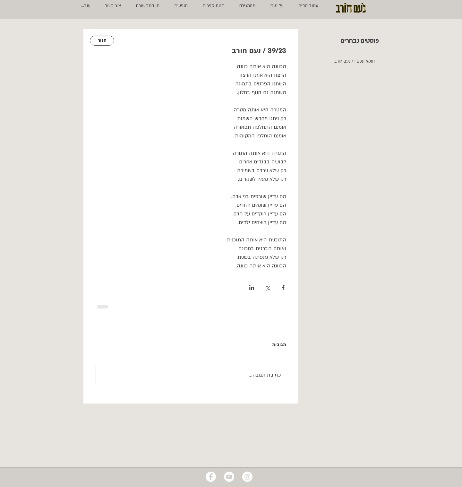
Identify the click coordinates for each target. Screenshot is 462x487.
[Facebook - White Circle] (211, 477)
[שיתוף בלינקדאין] (252, 287)
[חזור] (102, 41)
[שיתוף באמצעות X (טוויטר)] (267, 287)
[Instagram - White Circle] (247, 477)
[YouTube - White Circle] (229, 477)
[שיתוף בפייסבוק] (283, 287)
